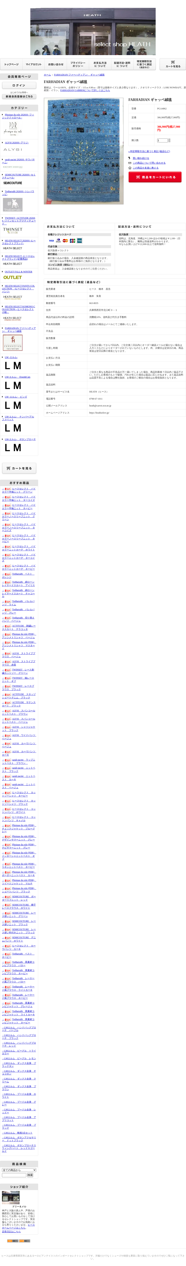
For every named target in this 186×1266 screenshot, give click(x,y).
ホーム (47, 74)
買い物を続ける (141, 158)
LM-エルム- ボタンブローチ (19, 446)
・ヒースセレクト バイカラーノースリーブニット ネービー (19, 538)
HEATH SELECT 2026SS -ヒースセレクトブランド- (19, 245)
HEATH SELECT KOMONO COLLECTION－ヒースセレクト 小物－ (19, 314)
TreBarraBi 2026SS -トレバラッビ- (19, 201)
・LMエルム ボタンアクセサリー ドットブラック (19, 1139)
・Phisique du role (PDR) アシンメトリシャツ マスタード (19, 645)
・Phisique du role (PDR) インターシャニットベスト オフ (19, 855)
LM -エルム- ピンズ (19, 403)
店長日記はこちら (11, 1231)
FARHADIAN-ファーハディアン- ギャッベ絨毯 (19, 339)
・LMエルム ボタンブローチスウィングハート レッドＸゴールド (19, 1148)
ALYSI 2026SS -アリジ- (19, 147)
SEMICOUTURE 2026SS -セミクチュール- (19, 179)
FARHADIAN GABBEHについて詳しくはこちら (85, 90)
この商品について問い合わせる (149, 163)
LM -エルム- (19, 364)
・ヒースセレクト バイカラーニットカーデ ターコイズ (19, 557)
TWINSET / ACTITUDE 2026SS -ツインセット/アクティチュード (19, 226)
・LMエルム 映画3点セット (17, 1132)
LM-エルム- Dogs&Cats (19, 383)
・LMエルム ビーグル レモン (19, 1058)
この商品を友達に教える (146, 167)
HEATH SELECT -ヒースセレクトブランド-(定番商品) (19, 260)
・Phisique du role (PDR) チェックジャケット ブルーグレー (19, 828)
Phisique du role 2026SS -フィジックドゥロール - (19, 125)
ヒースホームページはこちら (18, 1226)
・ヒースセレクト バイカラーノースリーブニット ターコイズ (19, 527)
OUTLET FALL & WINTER (19, 275)
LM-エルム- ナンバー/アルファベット (19, 424)
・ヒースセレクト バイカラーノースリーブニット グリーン (19, 516)
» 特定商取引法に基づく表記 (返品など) (149, 151)
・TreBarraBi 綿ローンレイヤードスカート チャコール (18, 593)
